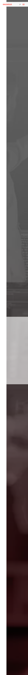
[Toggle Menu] (24, 5)
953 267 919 (9, 1)
